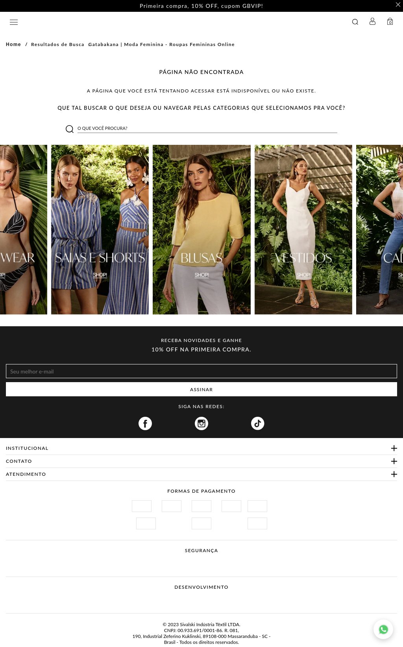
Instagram (201, 423)
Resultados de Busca (58, 44)
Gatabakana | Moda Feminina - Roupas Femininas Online (162, 44)
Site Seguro (137, 560)
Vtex (187, 599)
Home (13, 44)
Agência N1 (216, 599)
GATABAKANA (143, 21)
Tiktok (257, 423)
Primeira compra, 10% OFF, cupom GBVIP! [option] (201, 6)
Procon (212, 560)
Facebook (145, 423)
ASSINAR (201, 389)
